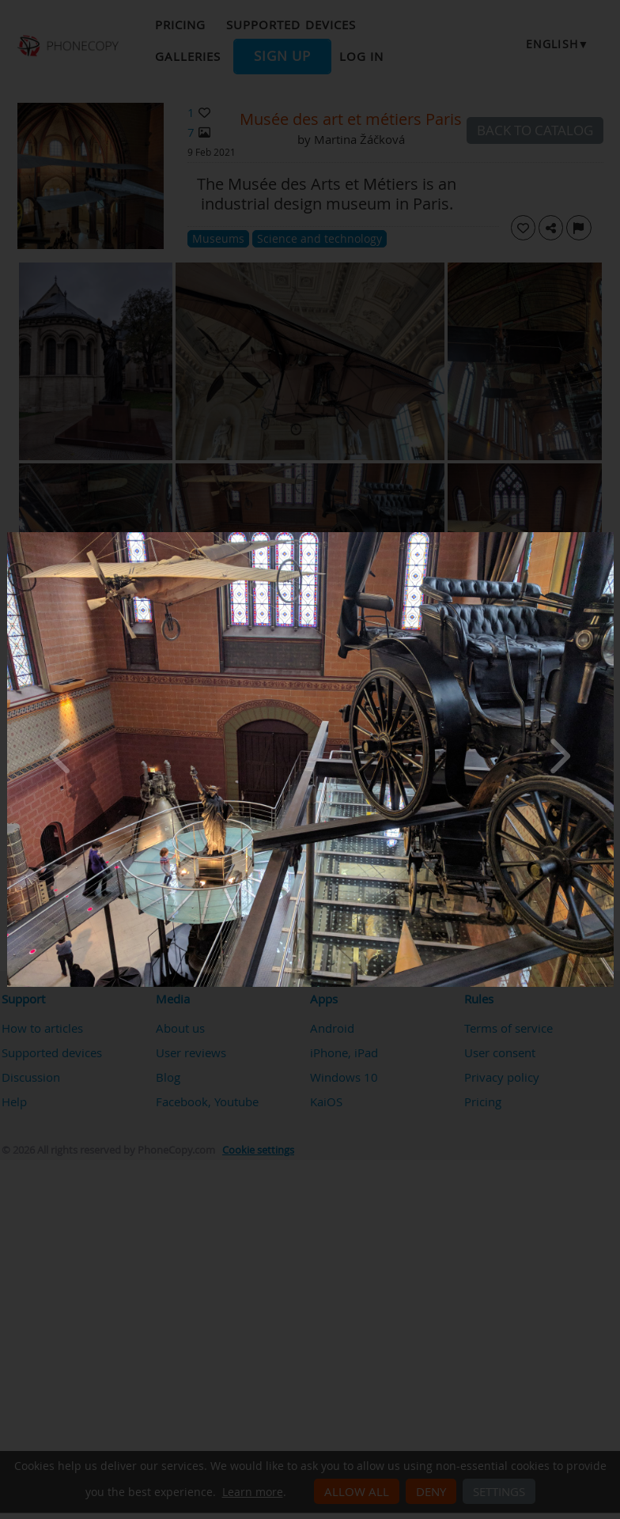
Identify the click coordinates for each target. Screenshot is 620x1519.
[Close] (610, 536)
